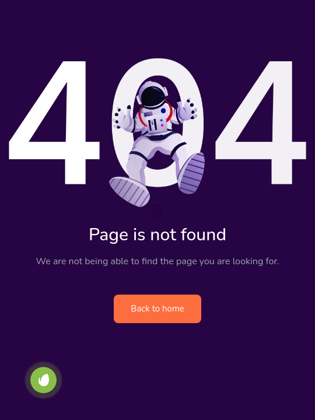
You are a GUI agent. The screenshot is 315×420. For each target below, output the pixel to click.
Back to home (157, 308)
